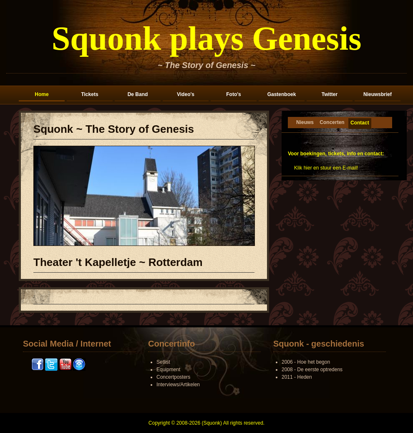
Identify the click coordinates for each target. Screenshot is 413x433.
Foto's (233, 94)
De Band (138, 94)
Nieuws (305, 122)
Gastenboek (281, 94)
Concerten (332, 122)
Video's (185, 94)
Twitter (329, 94)
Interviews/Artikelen (178, 384)
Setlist (163, 362)
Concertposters (173, 377)
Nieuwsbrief (377, 94)
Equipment (168, 369)
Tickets (89, 94)
